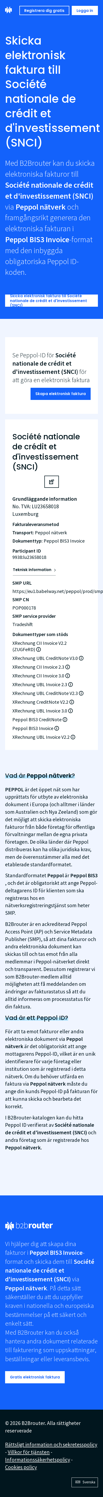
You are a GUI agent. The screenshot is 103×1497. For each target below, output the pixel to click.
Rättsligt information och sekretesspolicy (51, 1444)
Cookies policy (21, 1467)
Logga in (85, 10)
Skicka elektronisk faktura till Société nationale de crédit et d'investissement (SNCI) (48, 301)
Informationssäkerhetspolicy (37, 1459)
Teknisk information (32, 569)
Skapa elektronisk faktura (60, 393)
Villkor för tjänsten (29, 1452)
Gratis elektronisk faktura (35, 1377)
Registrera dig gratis (44, 10)
